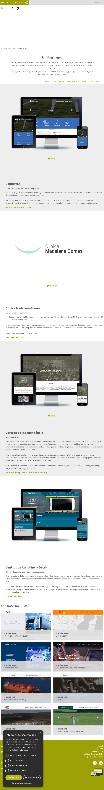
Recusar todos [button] (32, 777)
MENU (98, 2)
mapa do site (97, 751)
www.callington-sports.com (18, 207)
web (14, 48)
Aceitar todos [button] (13, 777)
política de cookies (95, 757)
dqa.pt (100, 746)
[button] (23, 783)
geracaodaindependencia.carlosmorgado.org (26, 472)
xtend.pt (99, 748)
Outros (98, 82)
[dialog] (23, 758)
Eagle (47, 82)
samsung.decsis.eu (14, 596)
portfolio (9, 48)
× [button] (40, 733)
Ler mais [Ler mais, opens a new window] (24, 750)
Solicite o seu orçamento (12, 2)
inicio (3, 48)
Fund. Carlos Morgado (77, 82)
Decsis (91, 82)
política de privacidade (93, 754)
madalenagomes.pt (14, 337)
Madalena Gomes (59, 82)
